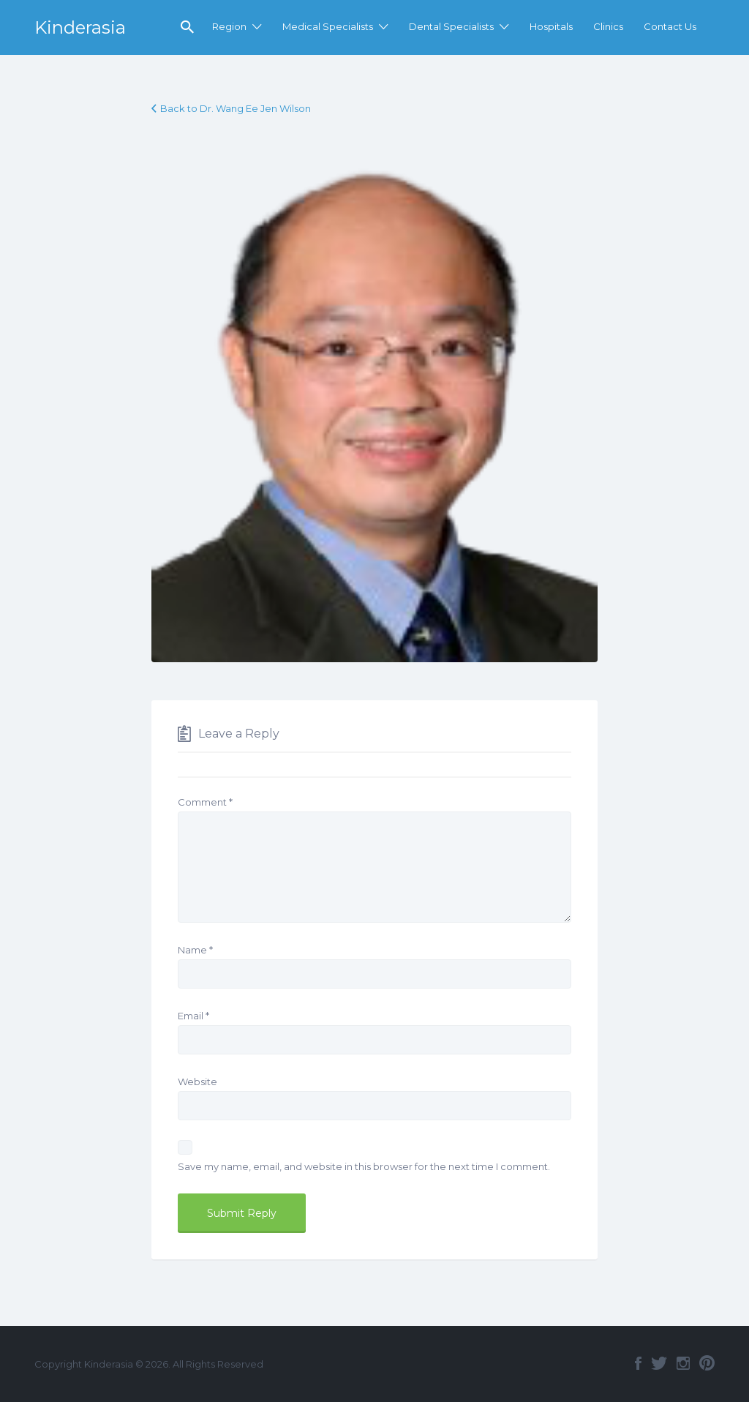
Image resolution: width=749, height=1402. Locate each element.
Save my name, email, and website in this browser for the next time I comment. (364, 1166)
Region (229, 26)
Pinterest (707, 1363)
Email (193, 1015)
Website (197, 1081)
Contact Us (670, 26)
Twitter (659, 1363)
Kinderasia (80, 27)
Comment (205, 802)
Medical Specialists (327, 26)
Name (195, 950)
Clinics (608, 26)
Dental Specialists (451, 26)
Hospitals (551, 26)
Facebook (638, 1363)
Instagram (683, 1363)
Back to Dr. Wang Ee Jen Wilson (235, 108)
